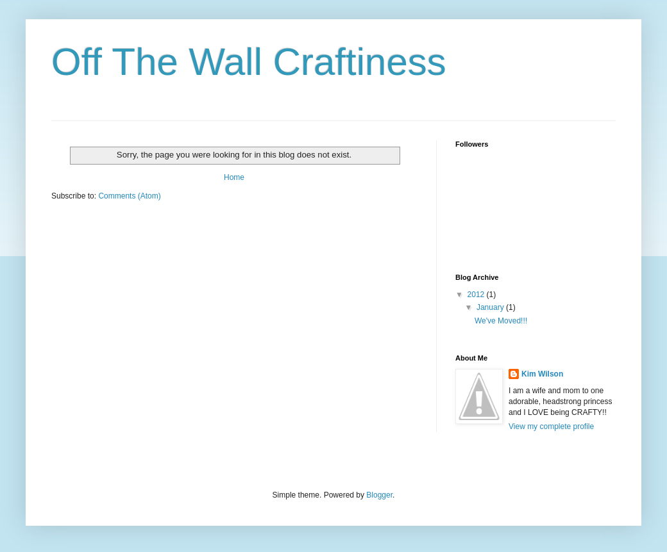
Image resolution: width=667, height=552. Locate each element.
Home (234, 177)
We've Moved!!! (501, 320)
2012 (477, 294)
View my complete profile (551, 426)
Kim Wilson (542, 373)
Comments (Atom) (129, 195)
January (491, 307)
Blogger (379, 495)
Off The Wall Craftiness (248, 61)
